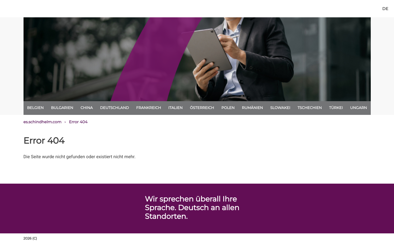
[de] (385, 9)
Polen (227, 108)
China (87, 108)
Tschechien (309, 108)
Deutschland (114, 108)
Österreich (202, 108)
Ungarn (358, 108)
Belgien (35, 108)
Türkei (336, 108)
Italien (175, 108)
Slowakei (280, 108)
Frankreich (148, 108)
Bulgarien (62, 108)
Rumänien (252, 108)
